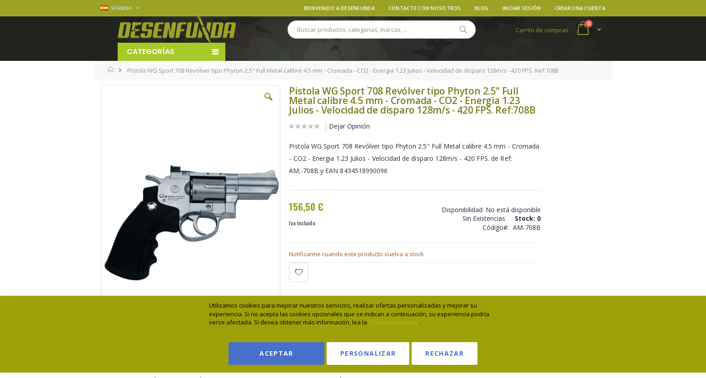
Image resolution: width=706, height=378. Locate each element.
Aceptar (276, 353)
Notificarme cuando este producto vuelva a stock (330, 263)
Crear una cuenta (580, 8)
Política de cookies (393, 322)
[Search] (463, 29)
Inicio (111, 69)
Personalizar (368, 353)
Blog (482, 8)
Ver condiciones (537, 129)
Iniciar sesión (521, 8)
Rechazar (444, 353)
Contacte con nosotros (424, 8)
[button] (243, 103)
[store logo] (177, 29)
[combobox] (382, 29)
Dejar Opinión (323, 135)
